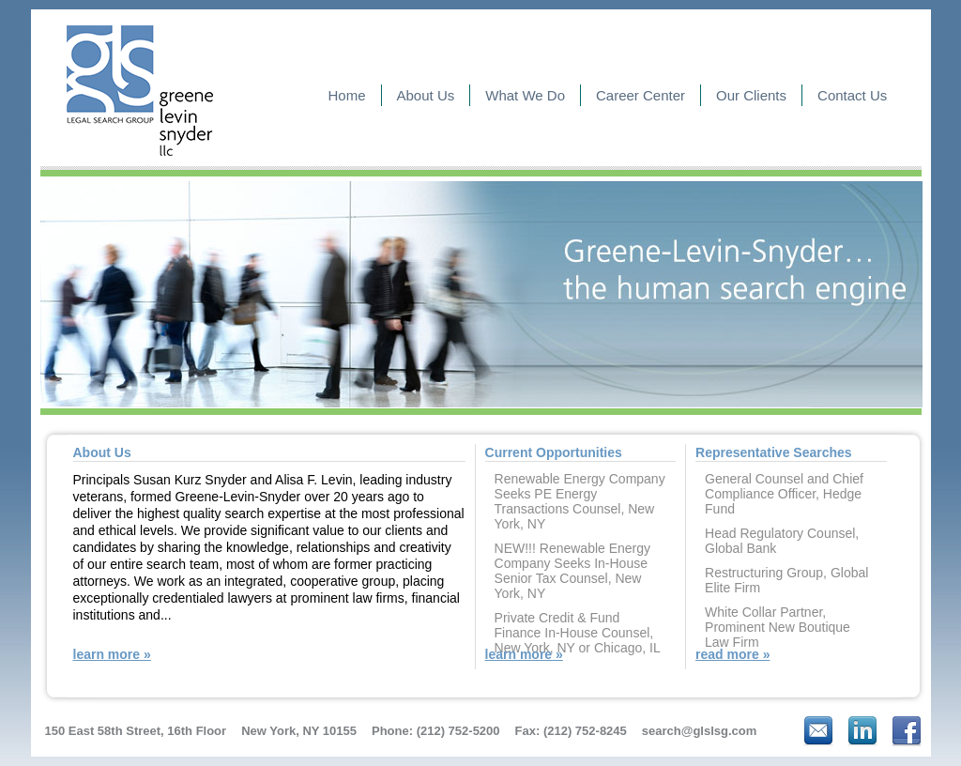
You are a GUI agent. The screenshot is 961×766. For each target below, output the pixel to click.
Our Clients (751, 95)
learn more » (112, 654)
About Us (426, 95)
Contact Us (852, 95)
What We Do (525, 95)
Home (347, 95)
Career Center (640, 95)
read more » (732, 654)
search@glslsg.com (699, 731)
